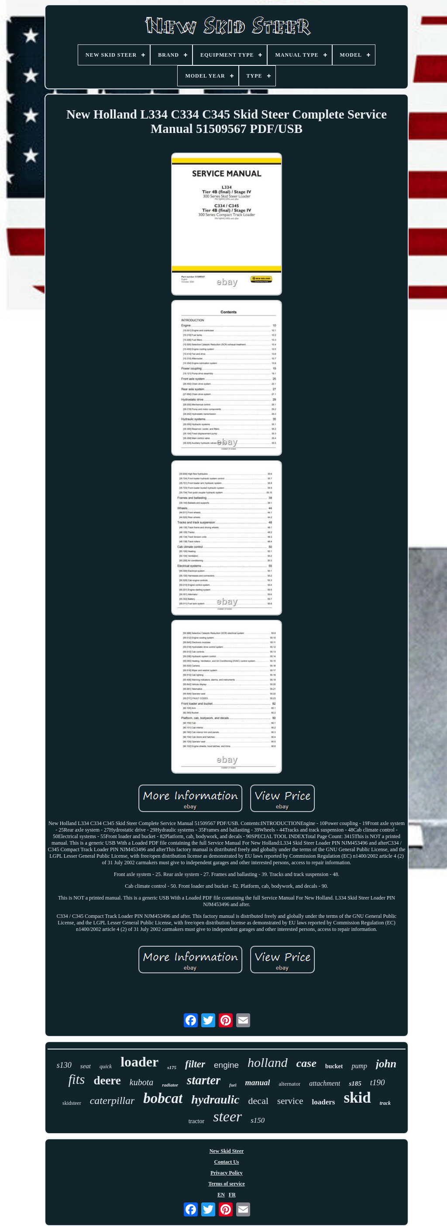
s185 (355, 1083)
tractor (197, 1121)
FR (232, 1195)
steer (227, 1116)
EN (221, 1195)
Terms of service (226, 1184)
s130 (64, 1065)
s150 (258, 1120)
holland (268, 1062)
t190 (377, 1082)
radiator (170, 1084)
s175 (171, 1067)
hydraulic (215, 1099)
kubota (141, 1082)
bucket (334, 1066)
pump (359, 1066)
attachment (324, 1083)
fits (76, 1079)
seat (85, 1066)
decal (258, 1100)
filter (195, 1064)
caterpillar (112, 1100)
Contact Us (226, 1162)
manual (257, 1082)
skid (357, 1097)
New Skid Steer (227, 1151)
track (385, 1103)
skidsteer (71, 1103)
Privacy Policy (226, 1173)
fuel (232, 1085)
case (306, 1063)
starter (203, 1080)
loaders (323, 1102)
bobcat (162, 1098)
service (290, 1101)
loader (139, 1062)
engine (226, 1065)
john (386, 1064)
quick (106, 1066)
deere (106, 1080)
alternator (289, 1083)
